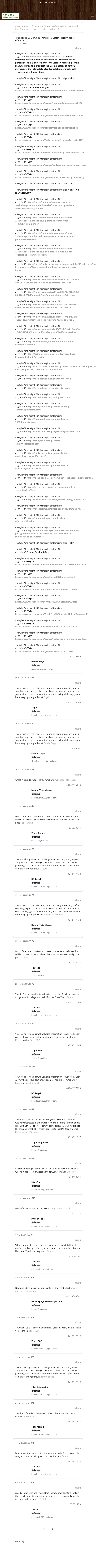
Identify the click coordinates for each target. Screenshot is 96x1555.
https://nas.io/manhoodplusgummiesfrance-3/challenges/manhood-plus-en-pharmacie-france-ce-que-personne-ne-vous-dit (45, 236)
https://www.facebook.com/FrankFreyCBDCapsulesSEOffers (46, 589)
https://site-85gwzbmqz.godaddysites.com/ (49, 378)
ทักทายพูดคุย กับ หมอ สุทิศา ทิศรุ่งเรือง (49, 26)
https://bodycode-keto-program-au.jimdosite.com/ (53, 431)
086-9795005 (50, 2)
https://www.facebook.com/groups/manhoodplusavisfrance (46, 127)
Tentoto (24, 957)
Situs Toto (72, 1171)
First (45, 1529)
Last (51, 1529)
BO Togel (42, 868)
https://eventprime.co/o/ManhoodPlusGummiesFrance (55, 508)
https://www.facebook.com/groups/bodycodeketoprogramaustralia (50, 165)
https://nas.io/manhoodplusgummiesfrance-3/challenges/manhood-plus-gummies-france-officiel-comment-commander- (44, 220)
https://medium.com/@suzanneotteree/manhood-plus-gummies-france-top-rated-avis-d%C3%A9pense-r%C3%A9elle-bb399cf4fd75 (47, 533)
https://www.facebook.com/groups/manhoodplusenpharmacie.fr (49, 115)
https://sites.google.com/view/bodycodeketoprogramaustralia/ (60, 477)
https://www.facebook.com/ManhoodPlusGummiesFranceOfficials (49, 90)
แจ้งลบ (78, 48)
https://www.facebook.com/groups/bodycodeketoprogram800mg (49, 177)
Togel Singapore (32, 1132)
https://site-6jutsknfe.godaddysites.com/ (48, 397)
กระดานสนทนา (22, 26)
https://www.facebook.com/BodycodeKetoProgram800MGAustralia (50, 152)
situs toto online (46, 1376)
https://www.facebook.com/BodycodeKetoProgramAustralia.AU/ (49, 140)
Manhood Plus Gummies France (43, 56)
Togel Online (27, 822)
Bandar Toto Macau (66, 779)
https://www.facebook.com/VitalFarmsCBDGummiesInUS (45, 577)
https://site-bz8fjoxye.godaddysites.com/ (48, 388)
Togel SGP (35, 1040)
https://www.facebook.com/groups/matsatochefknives (44, 651)
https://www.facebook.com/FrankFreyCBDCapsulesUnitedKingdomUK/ (51, 614)
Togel (46, 697)
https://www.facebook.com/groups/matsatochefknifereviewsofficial (51, 639)
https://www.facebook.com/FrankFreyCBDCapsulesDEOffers (46, 601)
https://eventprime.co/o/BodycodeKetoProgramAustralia (56, 499)
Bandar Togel (50, 743)
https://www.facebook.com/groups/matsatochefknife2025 (46, 626)
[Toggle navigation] (92, 16)
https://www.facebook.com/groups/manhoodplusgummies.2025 (48, 103)
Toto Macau (28, 1416)
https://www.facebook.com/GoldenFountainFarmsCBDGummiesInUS (50, 564)
